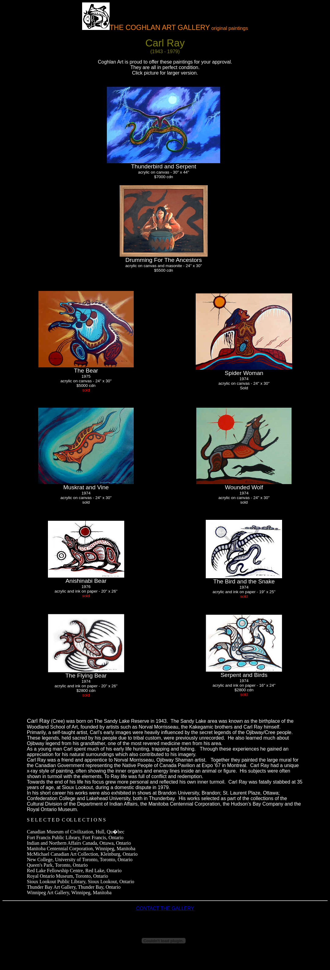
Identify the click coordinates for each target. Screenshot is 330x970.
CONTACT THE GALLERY (165, 908)
